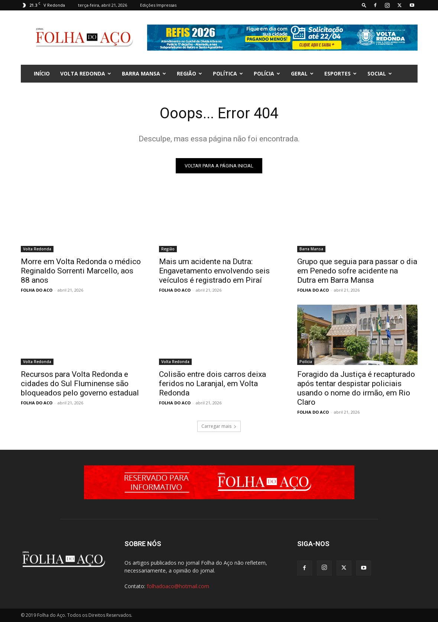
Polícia (267, 73)
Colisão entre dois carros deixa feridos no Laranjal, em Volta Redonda (212, 383)
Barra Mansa (144, 73)
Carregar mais (219, 426)
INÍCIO (42, 73)
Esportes (340, 73)
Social (379, 73)
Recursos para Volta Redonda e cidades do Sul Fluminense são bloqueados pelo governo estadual (80, 383)
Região (189, 73)
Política (228, 73)
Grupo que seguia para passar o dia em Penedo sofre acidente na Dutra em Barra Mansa (357, 271)
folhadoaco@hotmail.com (178, 586)
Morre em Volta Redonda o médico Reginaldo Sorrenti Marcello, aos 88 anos (81, 271)
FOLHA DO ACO (36, 290)
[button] (364, 5)
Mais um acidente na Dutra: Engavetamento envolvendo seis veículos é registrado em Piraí (214, 271)
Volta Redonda (85, 73)
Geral (302, 73)
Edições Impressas (158, 5)
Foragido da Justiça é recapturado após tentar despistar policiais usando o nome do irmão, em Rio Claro (356, 388)
